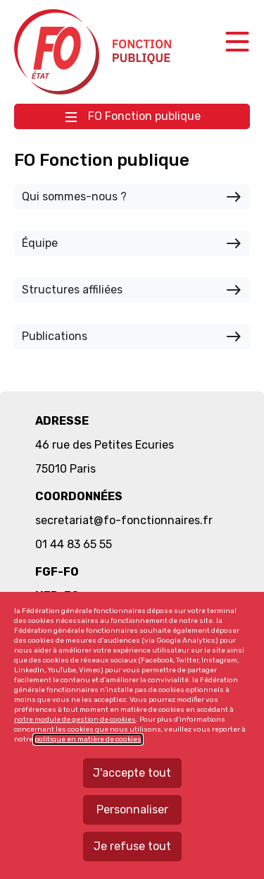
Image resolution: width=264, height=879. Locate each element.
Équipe (132, 243)
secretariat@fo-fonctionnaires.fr (124, 520)
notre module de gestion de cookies (75, 719)
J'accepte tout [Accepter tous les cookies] (132, 773)
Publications (132, 336)
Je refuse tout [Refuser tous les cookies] (132, 846)
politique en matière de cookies (88, 739)
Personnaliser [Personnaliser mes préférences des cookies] (132, 809)
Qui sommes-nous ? (132, 197)
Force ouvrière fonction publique (94, 52)
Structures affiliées (132, 290)
